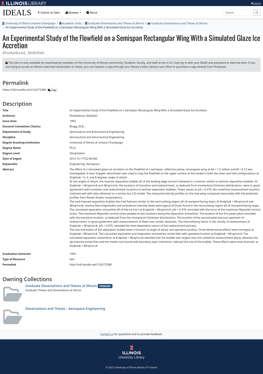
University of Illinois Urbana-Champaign (29, 23)
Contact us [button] (107, 334)
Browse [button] (72, 12)
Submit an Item (48, 12)
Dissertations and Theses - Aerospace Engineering (65, 308)
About (91, 12)
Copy (52, 90)
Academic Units (70, 23)
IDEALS (17, 12)
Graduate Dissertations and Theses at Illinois (114, 23)
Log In (256, 3)
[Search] (238, 12)
